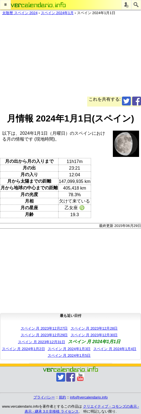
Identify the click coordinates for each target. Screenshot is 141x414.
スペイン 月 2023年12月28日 (94, 328)
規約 (62, 397)
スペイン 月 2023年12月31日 (41, 342)
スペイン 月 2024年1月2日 (23, 349)
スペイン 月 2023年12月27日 (44, 328)
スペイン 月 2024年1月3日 (69, 349)
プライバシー (44, 397)
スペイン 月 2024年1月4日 (114, 349)
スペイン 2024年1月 (57, 13)
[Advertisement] (68, 58)
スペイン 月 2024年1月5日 (69, 355)
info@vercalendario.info (89, 397)
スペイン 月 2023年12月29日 (44, 335)
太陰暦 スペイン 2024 (20, 13)
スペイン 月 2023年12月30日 (94, 335)
